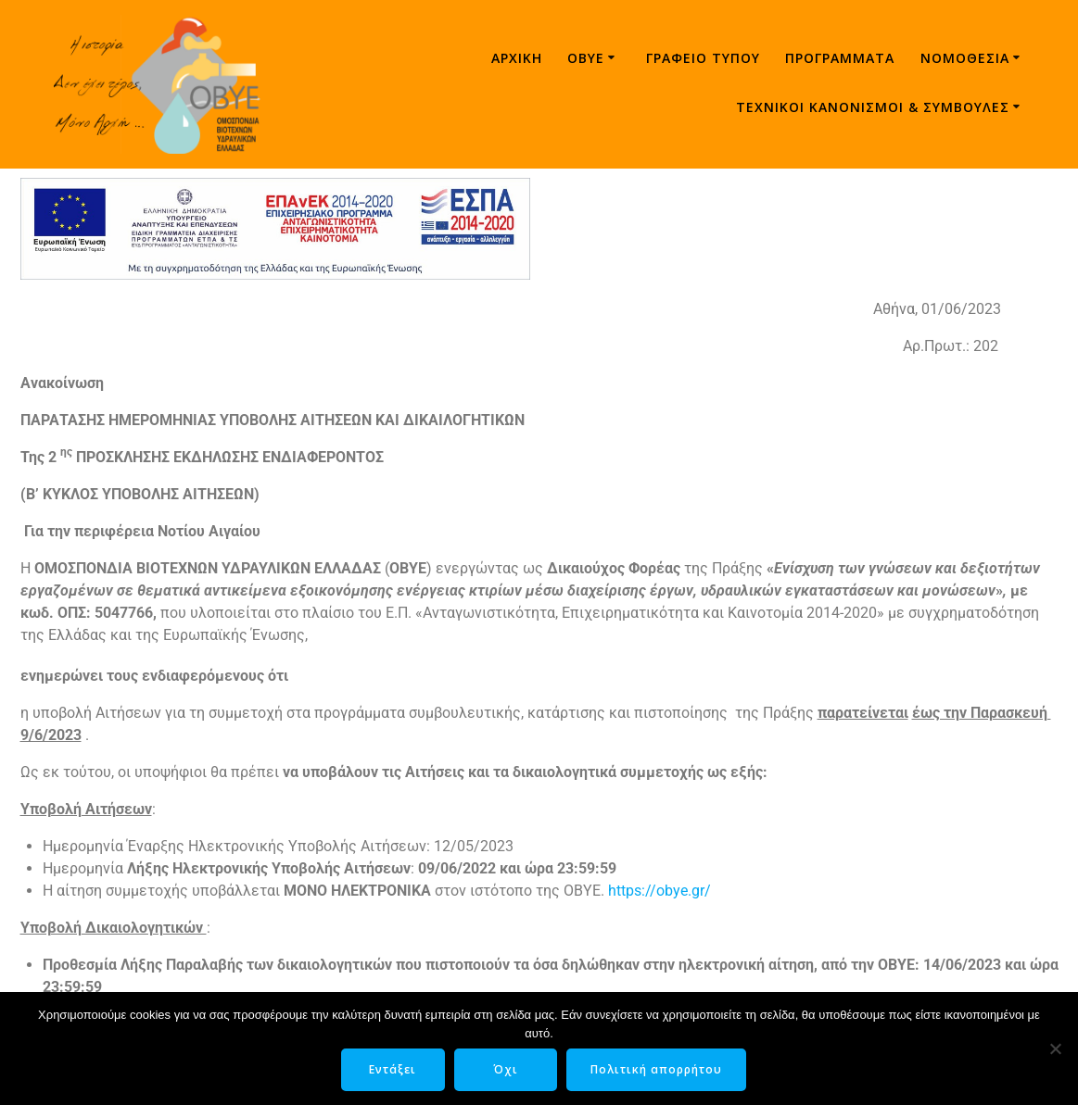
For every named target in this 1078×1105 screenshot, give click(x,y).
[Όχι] (1055, 1048)
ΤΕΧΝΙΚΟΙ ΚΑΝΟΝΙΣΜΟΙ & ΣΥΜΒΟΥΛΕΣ (872, 107)
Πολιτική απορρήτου (657, 1069)
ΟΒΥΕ (585, 58)
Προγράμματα (839, 58)
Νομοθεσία (964, 58)
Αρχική (516, 58)
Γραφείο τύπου (703, 58)
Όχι (505, 1069)
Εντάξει (392, 1069)
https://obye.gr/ (659, 890)
